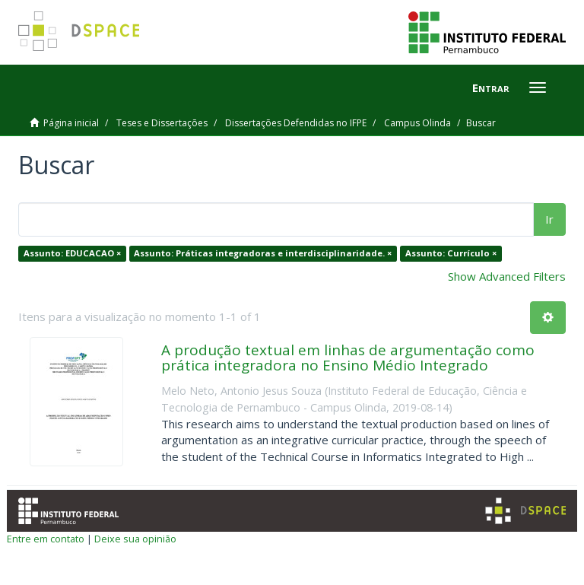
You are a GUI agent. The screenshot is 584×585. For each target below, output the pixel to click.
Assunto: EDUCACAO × (72, 253)
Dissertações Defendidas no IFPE (296, 122)
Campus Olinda (417, 122)
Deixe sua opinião (135, 538)
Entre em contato (45, 538)
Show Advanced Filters (507, 276)
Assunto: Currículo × (451, 253)
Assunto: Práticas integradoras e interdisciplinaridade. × (263, 253)
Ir (549, 219)
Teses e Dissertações (162, 122)
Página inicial (71, 122)
